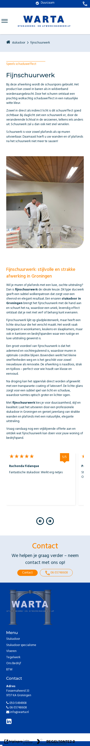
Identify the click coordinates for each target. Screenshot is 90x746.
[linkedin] (9, 722)
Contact (27, 573)
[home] (8, 43)
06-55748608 (16, 708)
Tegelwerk (13, 658)
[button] (40, 524)
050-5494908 (16, 703)
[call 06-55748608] (85, 4)
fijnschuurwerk (40, 43)
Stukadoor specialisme (21, 645)
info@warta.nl (17, 712)
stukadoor (18, 43)
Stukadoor (13, 639)
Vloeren (11, 651)
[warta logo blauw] (44, 31)
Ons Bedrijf (13, 664)
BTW (9, 670)
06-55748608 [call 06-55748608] (56, 573)
